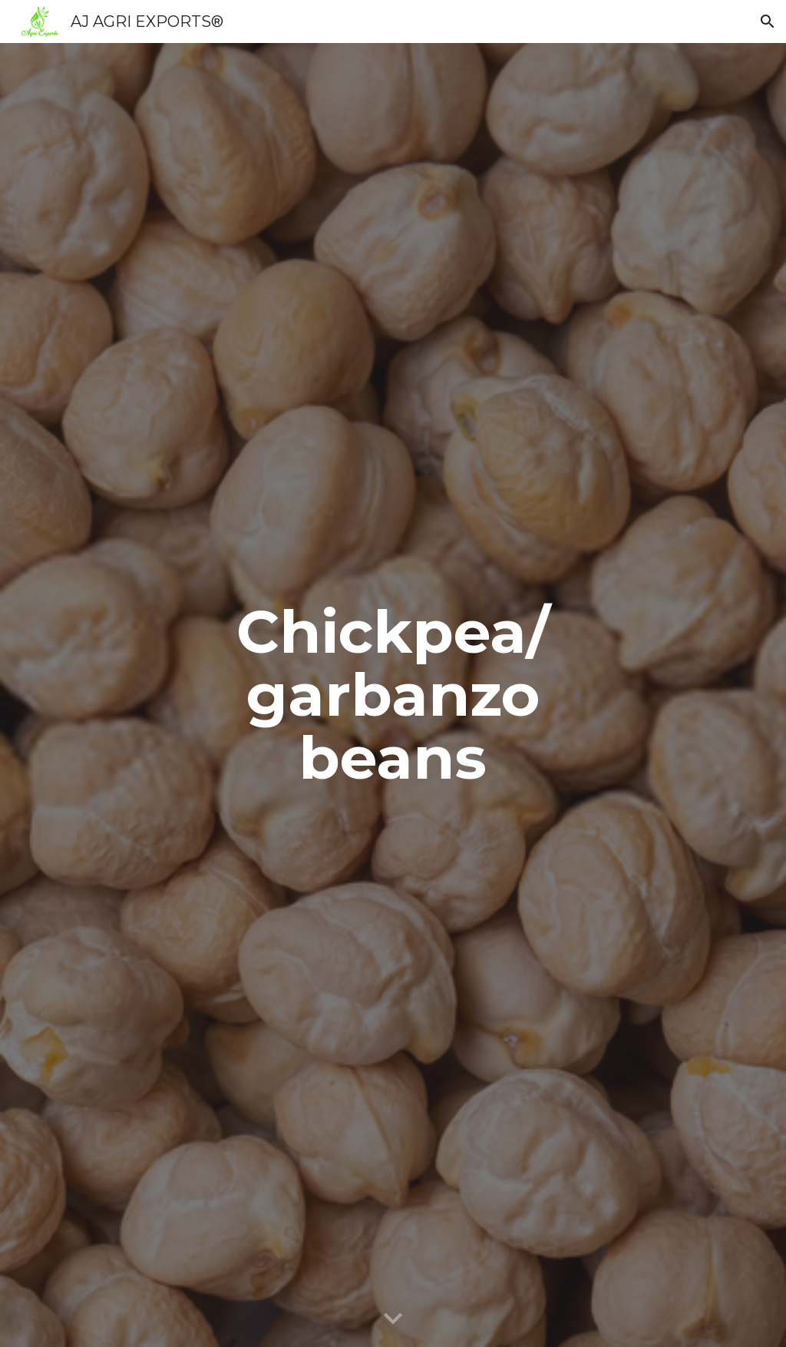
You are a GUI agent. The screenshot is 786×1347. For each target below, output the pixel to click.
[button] (767, 21)
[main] (392, 695)
